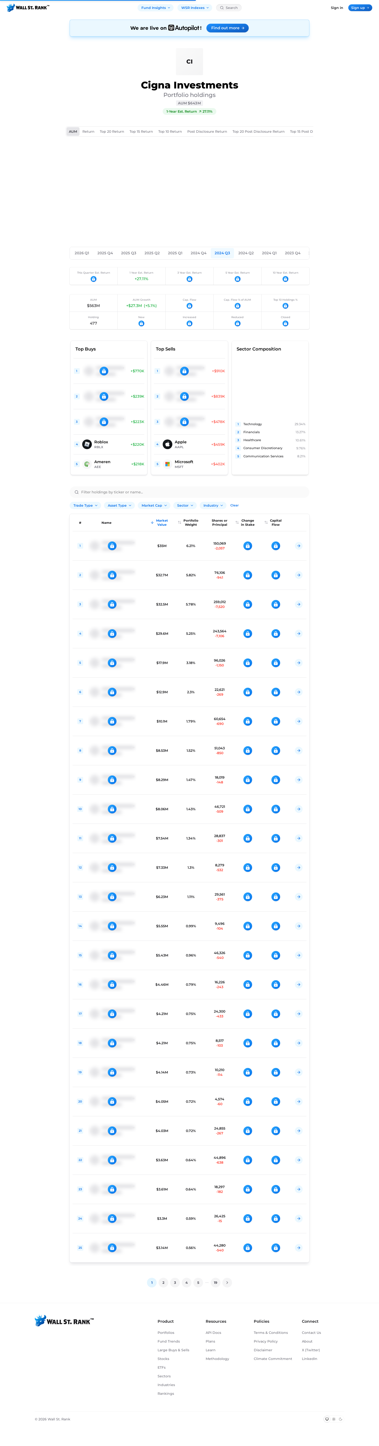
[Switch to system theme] (327, 1419)
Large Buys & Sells (173, 1350)
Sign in (337, 8)
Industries (166, 1385)
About (307, 1341)
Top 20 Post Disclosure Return (259, 131)
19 (215, 1282)
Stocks (163, 1359)
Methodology (217, 1359)
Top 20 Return (112, 131)
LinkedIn (309, 1359)
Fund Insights (156, 8)
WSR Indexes (195, 8)
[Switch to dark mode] (340, 1419)
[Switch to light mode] (333, 1419)
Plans (210, 1341)
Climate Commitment (273, 1359)
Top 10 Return (170, 131)
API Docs (213, 1332)
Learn (211, 1350)
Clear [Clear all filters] (234, 505)
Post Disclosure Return (207, 131)
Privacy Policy (266, 1341)
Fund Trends (169, 1341)
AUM (73, 131)
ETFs (162, 1367)
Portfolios (166, 1332)
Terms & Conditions (271, 1332)
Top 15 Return (141, 131)
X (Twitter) (311, 1350)
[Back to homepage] (28, 8)
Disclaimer (263, 1350)
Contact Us (311, 1332)
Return (88, 131)
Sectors (164, 1376)
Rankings (166, 1393)
